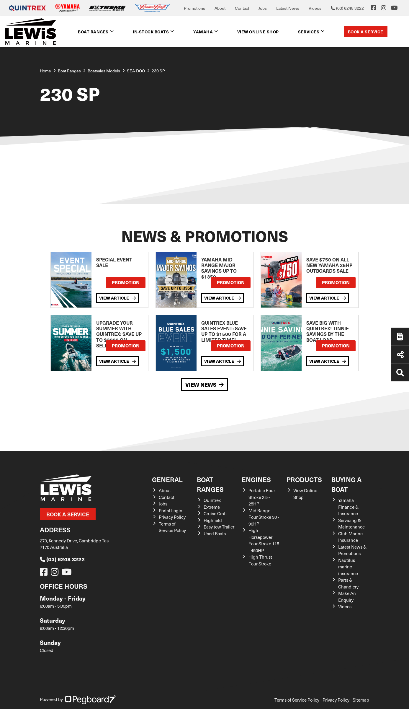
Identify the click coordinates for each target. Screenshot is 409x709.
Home (45, 71)
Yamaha (203, 32)
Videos (315, 8)
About (220, 8)
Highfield (213, 520)
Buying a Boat (346, 484)
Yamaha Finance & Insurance (348, 506)
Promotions (194, 8)
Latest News (287, 8)
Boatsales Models (104, 71)
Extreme (212, 507)
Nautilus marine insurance (348, 566)
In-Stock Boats (151, 32)
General (167, 479)
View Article (117, 298)
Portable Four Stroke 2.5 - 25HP (261, 497)
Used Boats (215, 533)
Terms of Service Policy (296, 700)
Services (308, 32)
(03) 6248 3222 (62, 559)
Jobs (263, 8)
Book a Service (365, 32)
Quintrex (212, 500)
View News (204, 384)
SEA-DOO (136, 71)
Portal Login (170, 510)
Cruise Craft (215, 513)
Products (304, 479)
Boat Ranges (93, 32)
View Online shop (258, 32)
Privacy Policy (172, 517)
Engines (256, 479)
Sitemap (361, 700)
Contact (242, 8)
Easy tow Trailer (219, 527)
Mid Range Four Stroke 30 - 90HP (263, 517)
